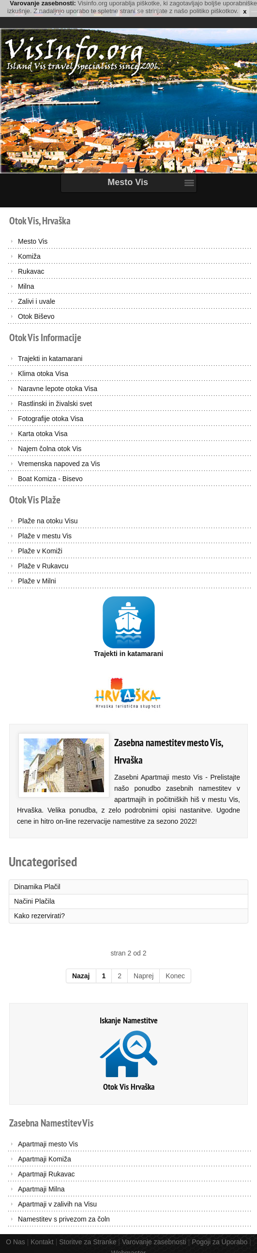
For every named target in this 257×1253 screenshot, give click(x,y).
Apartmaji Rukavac (46, 1174)
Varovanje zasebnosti (154, 1242)
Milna (26, 286)
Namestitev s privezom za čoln (64, 1219)
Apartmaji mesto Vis (48, 1144)
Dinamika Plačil (37, 887)
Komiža (29, 256)
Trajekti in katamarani (50, 358)
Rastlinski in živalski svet (55, 403)
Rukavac (31, 271)
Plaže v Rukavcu (43, 566)
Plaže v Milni (37, 581)
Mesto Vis (32, 241)
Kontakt (41, 1242)
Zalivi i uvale (36, 301)
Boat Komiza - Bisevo (50, 479)
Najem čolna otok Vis (49, 449)
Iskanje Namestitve (129, 1020)
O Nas (15, 1242)
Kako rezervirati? (39, 916)
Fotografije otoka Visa (50, 419)
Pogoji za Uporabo (219, 1242)
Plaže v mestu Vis (45, 536)
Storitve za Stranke (87, 1242)
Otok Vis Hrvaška (128, 1086)
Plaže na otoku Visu (48, 521)
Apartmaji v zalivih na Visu (57, 1204)
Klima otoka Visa (43, 373)
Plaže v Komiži (40, 551)
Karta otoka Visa (42, 434)
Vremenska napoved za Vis (59, 464)
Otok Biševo (36, 316)
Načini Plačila (34, 901)
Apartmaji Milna (41, 1189)
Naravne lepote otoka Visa (57, 388)
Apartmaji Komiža (44, 1159)
